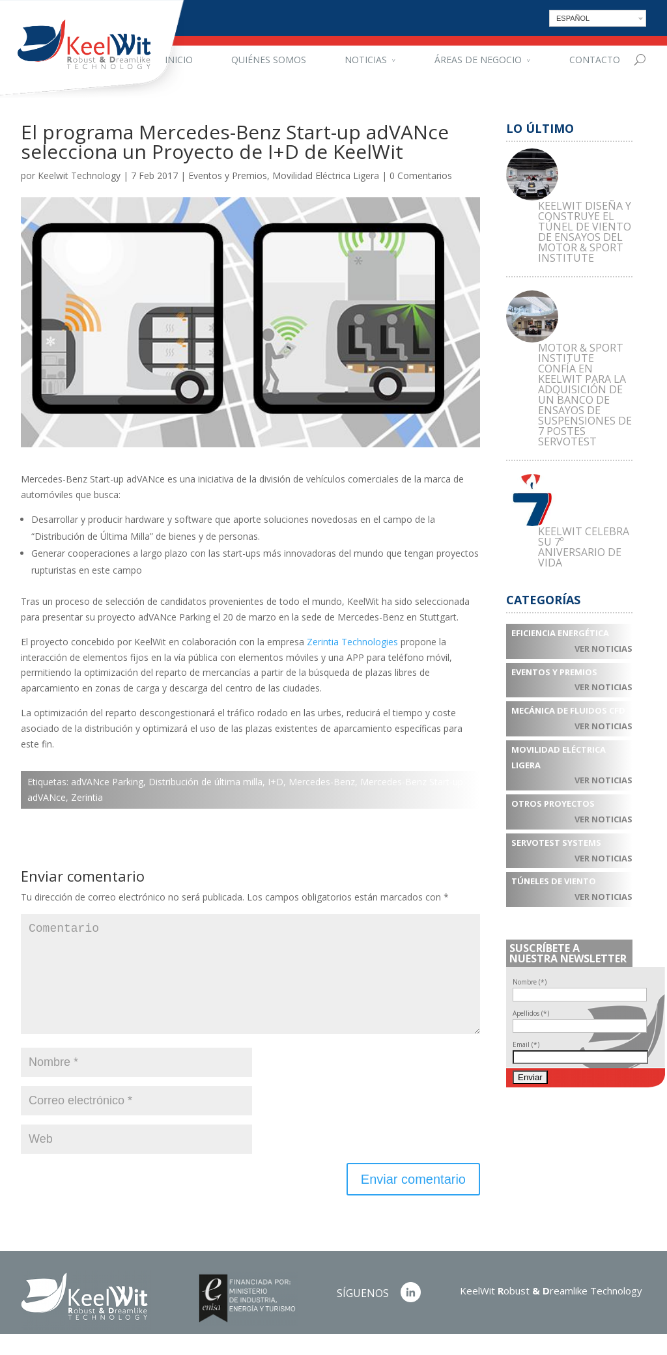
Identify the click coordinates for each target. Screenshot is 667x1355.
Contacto (594, 59)
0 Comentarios (421, 175)
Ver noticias (603, 648)
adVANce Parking (107, 781)
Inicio (179, 59)
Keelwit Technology (79, 175)
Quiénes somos (268, 59)
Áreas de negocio (478, 59)
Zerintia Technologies (352, 642)
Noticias (366, 59)
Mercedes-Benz (322, 781)
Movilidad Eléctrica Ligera (325, 175)
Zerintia (87, 797)
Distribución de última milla (206, 781)
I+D (275, 781)
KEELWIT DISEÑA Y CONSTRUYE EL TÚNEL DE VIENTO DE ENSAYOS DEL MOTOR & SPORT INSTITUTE (584, 232)
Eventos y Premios (227, 175)
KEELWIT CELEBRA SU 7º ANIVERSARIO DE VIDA (583, 547)
